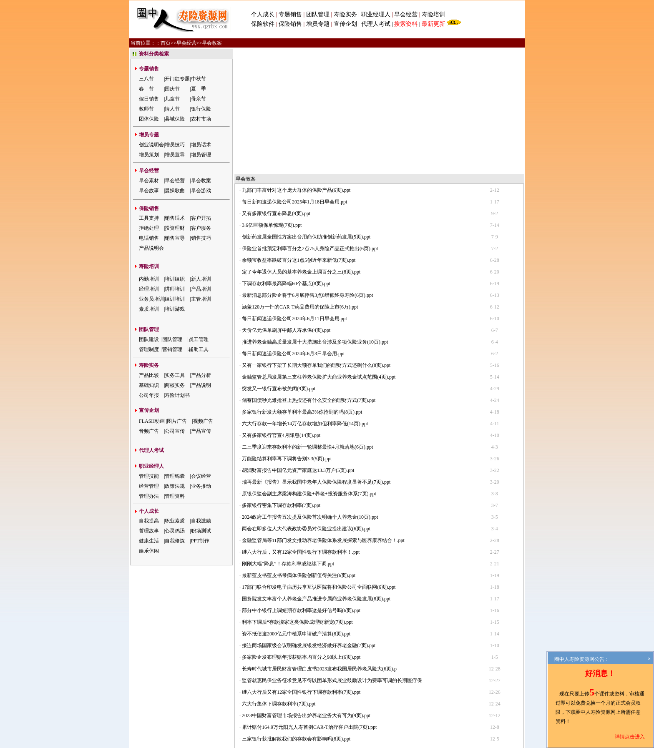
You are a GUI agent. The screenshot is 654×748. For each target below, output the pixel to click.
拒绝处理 (149, 228)
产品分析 (201, 375)
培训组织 (175, 279)
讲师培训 (175, 289)
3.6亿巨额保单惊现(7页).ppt (272, 101)
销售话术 (175, 218)
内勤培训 (149, 279)
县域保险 (175, 119)
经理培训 (149, 289)
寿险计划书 (177, 395)
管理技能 (149, 476)
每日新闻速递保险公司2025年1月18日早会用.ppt (294, 77)
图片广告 (177, 421)
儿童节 (172, 99)
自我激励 (201, 521)
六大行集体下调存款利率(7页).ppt (278, 579)
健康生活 (149, 541)
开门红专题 (177, 79)
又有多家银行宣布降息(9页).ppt (276, 89)
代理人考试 (375, 24)
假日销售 (149, 99)
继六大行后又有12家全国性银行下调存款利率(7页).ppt (301, 568)
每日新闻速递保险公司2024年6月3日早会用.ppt (293, 229)
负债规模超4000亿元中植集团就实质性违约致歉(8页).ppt (303, 638)
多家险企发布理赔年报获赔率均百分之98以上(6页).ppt (301, 533)
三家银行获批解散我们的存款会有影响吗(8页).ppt (296, 614)
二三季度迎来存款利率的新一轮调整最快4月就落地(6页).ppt (307, 323)
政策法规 (175, 486)
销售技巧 (201, 238)
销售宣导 (175, 238)
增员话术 (201, 145)
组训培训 (175, 299)
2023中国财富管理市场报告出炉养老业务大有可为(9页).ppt (306, 591)
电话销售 (149, 238)
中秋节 (198, 79)
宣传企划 (345, 24)
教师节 (146, 109)
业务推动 (201, 486)
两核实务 (175, 385)
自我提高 (149, 521)
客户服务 (201, 228)
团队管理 (318, 14)
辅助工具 (199, 349)
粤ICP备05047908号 (289, 720)
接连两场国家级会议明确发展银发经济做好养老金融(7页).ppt (308, 521)
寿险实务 (345, 14)
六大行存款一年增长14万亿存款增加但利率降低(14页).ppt (305, 299)
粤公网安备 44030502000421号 (349, 719)
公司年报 (149, 395)
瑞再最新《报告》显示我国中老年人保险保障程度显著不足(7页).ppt (316, 358)
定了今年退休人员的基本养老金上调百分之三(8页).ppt (301, 148)
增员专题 (318, 24)
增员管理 (201, 155)
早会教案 (201, 180)
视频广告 (203, 421)
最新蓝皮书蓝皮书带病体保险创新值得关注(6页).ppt (298, 451)
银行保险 (201, 109)
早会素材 (149, 180)
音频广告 (149, 431)
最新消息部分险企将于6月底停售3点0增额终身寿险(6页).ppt (307, 171)
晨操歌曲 (175, 190)
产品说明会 (151, 248)
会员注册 (339, 675)
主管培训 (201, 299)
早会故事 (149, 190)
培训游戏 (175, 309)
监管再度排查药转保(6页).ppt (273, 626)
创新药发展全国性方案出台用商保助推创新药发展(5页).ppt (306, 112)
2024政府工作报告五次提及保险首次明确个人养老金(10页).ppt (310, 393)
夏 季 (198, 89)
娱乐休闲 (149, 551)
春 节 (146, 89)
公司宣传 (175, 431)
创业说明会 (151, 145)
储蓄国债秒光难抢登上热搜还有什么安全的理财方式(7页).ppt (308, 276)
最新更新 (433, 24)
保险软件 (262, 24)
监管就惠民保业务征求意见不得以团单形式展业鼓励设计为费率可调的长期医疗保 (332, 556)
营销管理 (172, 349)
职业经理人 (375, 14)
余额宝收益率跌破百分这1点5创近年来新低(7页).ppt (298, 136)
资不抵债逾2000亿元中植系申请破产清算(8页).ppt (296, 509)
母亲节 (198, 99)
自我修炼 (175, 541)
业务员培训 (151, 299)
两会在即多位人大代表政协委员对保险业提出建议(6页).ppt (306, 404)
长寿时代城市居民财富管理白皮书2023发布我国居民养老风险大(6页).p (319, 544)
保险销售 (290, 24)
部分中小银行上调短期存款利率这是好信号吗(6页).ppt (301, 486)
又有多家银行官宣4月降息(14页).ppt (281, 311)
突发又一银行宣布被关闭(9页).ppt (278, 264)
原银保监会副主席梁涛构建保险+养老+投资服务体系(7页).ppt (309, 369)
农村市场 (201, 119)
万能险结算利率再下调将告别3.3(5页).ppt (287, 334)
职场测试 (201, 531)
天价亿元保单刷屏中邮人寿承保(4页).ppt (286, 206)
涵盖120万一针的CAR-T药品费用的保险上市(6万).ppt (300, 183)
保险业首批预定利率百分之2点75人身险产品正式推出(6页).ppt (310, 124)
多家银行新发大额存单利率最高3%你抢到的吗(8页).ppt (302, 288)
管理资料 (175, 496)
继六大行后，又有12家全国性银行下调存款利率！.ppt (301, 428)
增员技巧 (175, 145)
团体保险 (149, 119)
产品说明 (201, 385)
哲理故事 (149, 531)
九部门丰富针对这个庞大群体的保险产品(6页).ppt (296, 66)
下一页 (338, 665)
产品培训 (201, 289)
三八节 (146, 79)
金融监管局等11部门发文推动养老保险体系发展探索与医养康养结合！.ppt (323, 416)
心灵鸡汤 (175, 531)
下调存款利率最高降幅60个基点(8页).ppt (286, 159)
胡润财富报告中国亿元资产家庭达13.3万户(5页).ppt (298, 346)
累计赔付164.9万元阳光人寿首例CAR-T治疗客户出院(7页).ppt (309, 603)
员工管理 (199, 339)
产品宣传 (201, 431)
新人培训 (201, 279)
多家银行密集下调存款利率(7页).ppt (281, 381)
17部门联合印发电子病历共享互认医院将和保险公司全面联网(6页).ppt (318, 463)
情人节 (172, 109)
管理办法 (149, 496)
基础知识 (149, 385)
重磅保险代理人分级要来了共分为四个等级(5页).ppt (298, 650)
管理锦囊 (175, 476)
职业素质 (175, 521)
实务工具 (175, 375)
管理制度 (149, 349)
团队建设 (149, 339)
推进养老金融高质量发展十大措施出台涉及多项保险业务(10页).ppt (315, 218)
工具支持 (149, 218)
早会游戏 (201, 190)
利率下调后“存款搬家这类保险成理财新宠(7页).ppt (297, 498)
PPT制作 (200, 541)
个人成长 (262, 14)
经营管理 (149, 486)
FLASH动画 (152, 421)
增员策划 (149, 155)
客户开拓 (201, 218)
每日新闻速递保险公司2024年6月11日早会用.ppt (294, 194)
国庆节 (172, 89)
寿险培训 (433, 14)
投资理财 (175, 228)
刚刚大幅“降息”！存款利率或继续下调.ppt (288, 439)
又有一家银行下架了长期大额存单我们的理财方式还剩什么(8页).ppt (316, 241)
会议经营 (201, 476)
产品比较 (149, 375)
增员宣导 (175, 155)
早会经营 (406, 14)
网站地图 (363, 675)
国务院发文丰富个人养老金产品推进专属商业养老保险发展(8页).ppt (316, 474)
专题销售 (291, 14)
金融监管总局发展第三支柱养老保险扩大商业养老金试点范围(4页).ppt (318, 253)
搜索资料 (406, 24)
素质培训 (149, 309)
